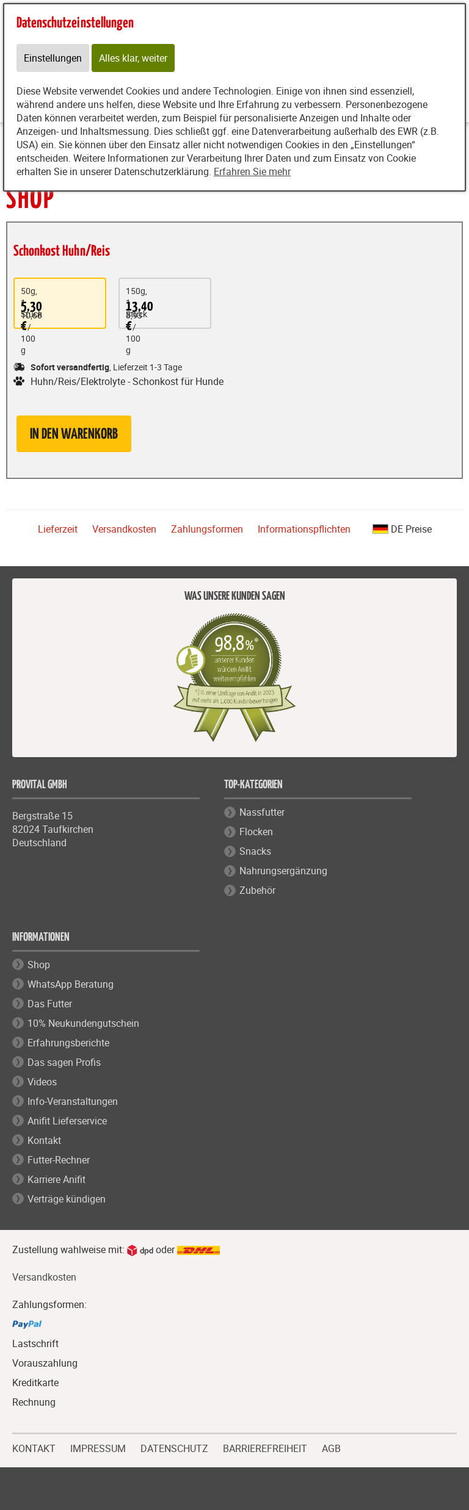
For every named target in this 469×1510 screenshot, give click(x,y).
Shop (38, 964)
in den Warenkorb (74, 435)
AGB (331, 1449)
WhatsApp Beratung (70, 984)
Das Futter (49, 1003)
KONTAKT (34, 1447)
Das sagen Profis (64, 1062)
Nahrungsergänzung (283, 870)
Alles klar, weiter (133, 58)
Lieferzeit (58, 529)
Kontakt (44, 1140)
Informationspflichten (304, 529)
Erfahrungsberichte (68, 1042)
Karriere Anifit (56, 1179)
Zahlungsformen (207, 529)
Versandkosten (124, 529)
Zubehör (257, 890)
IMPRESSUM (98, 1447)
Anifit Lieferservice (67, 1120)
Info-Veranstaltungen (72, 1101)
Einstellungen (53, 58)
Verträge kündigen (66, 1199)
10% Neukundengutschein (83, 1023)
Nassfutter (262, 812)
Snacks (255, 851)
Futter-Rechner (58, 1160)
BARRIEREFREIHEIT (265, 1447)
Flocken (256, 831)
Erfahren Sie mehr (252, 171)
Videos (42, 1081)
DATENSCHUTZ (174, 1447)
